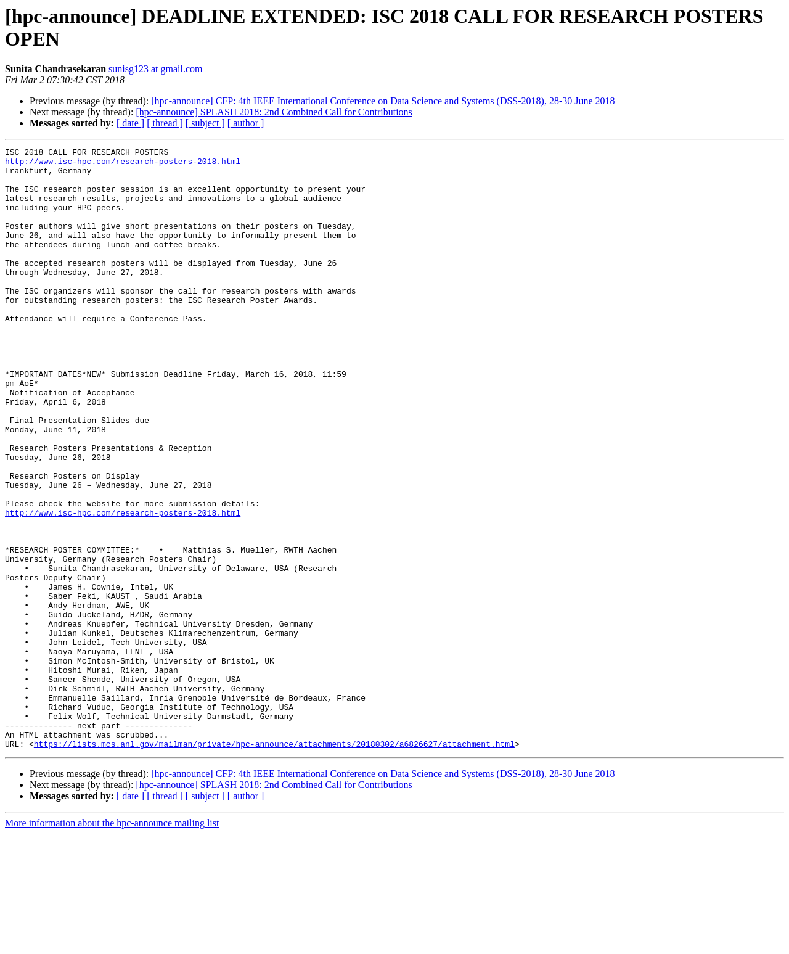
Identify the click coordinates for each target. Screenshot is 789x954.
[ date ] (130, 123)
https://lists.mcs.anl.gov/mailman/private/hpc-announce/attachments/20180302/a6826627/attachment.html (274, 864)
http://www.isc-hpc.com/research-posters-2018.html (122, 164)
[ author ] (245, 123)
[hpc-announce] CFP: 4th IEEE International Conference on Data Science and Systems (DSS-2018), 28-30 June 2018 (383, 101)
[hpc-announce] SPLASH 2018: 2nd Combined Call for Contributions (274, 112)
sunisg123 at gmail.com (155, 69)
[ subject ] (205, 123)
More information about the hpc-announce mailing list (112, 943)
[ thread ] (165, 123)
